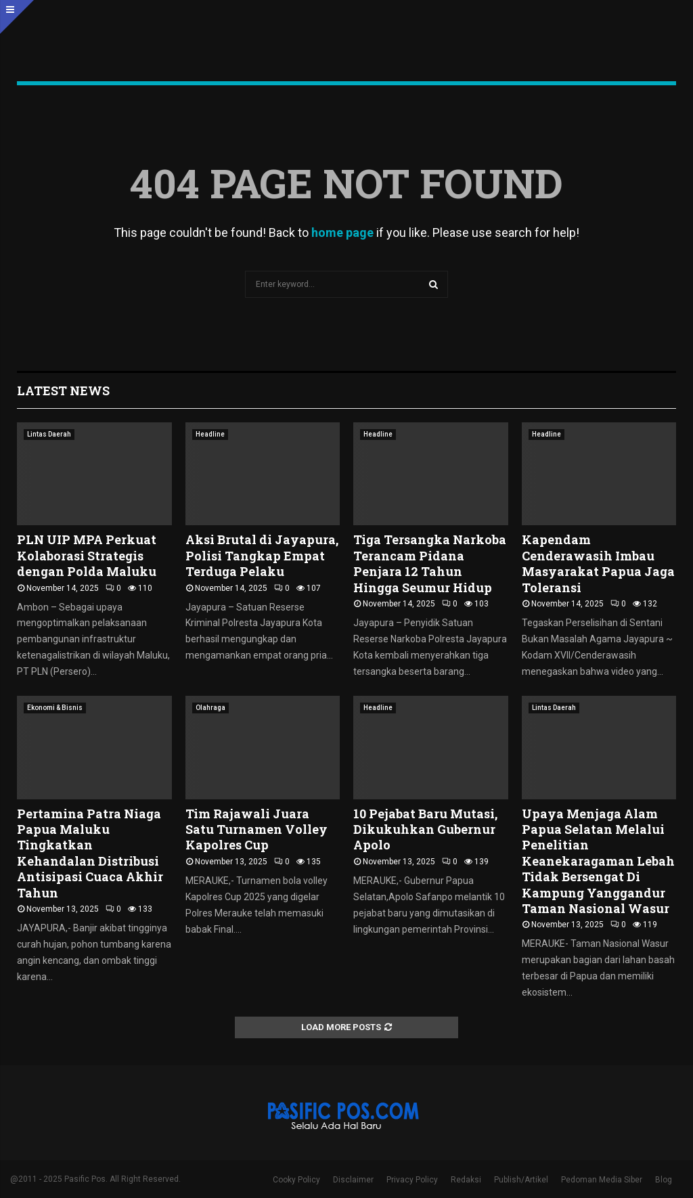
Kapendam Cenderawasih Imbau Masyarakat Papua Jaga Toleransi (598, 563)
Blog (663, 1179)
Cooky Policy (296, 1179)
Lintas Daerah (49, 434)
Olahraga (210, 707)
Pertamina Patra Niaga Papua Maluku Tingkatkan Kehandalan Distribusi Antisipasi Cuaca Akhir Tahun (90, 853)
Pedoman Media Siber (601, 1179)
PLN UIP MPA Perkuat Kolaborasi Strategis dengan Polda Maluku (86, 555)
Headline (210, 434)
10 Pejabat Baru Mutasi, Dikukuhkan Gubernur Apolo (425, 829)
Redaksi (466, 1179)
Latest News (63, 390)
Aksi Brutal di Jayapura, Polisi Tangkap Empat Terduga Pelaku (261, 555)
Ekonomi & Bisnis (55, 707)
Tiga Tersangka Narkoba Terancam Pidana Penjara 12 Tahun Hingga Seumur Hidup (429, 563)
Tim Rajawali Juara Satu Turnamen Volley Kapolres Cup (256, 829)
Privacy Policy (412, 1179)
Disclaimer (353, 1179)
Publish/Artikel (521, 1179)
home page (342, 232)
